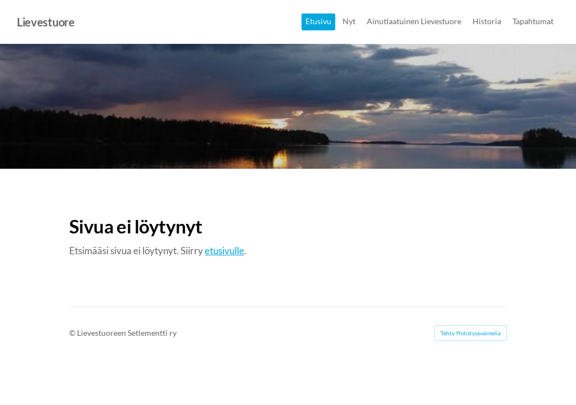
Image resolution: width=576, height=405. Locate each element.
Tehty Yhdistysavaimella (470, 333)
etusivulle (224, 250)
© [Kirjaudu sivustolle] (73, 333)
